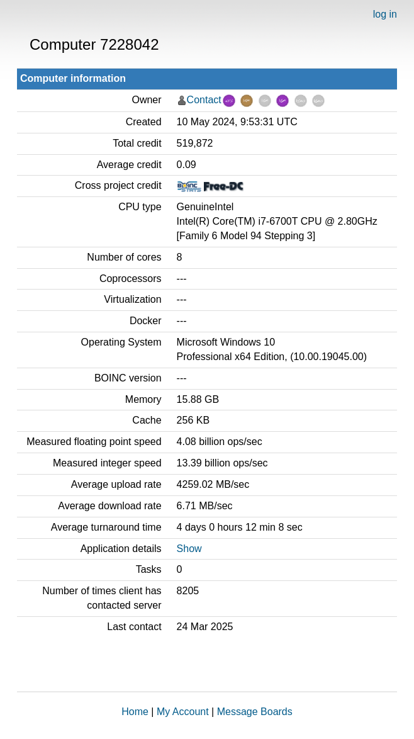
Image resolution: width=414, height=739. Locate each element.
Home (134, 711)
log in (385, 14)
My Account (183, 711)
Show (189, 548)
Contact (204, 99)
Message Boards (255, 711)
